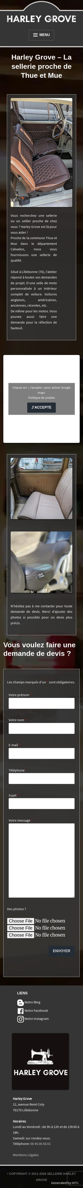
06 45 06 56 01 (40, 1143)
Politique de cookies (41, 398)
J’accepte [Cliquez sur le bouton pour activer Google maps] (42, 407)
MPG (75, 1183)
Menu (41, 35)
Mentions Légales (26, 1155)
